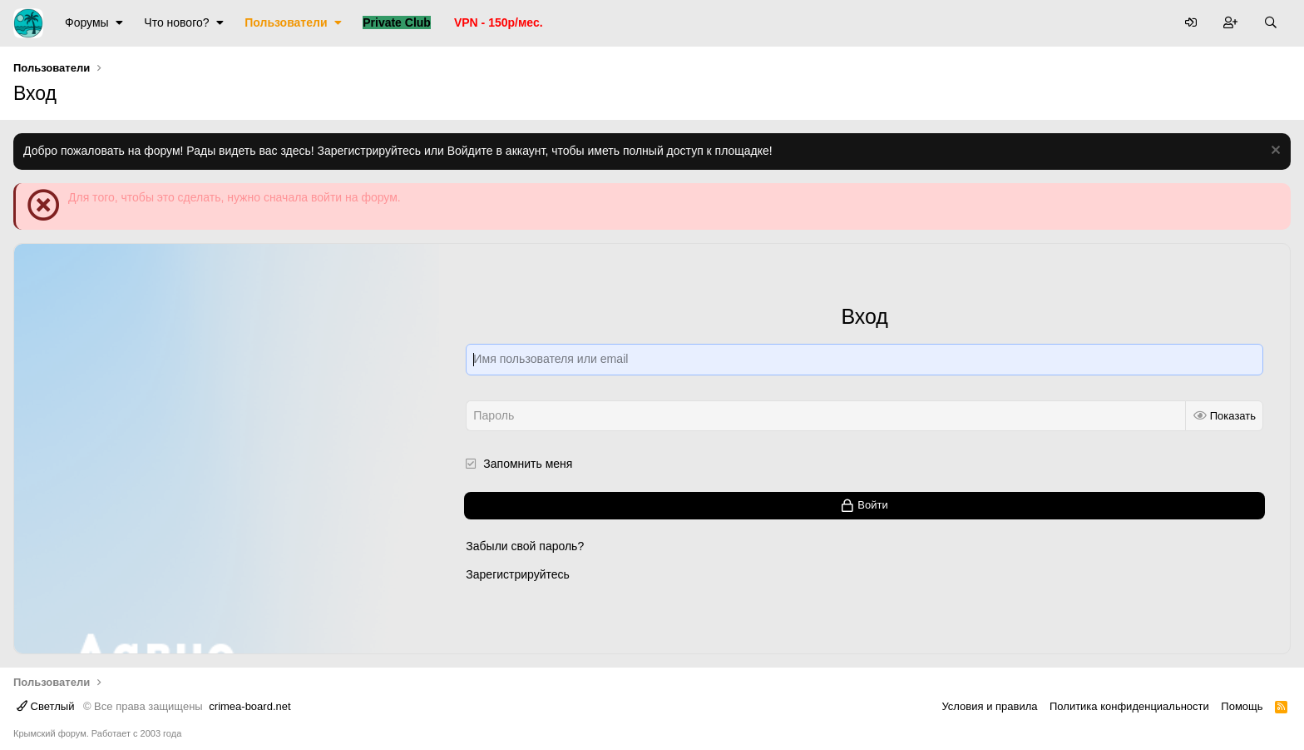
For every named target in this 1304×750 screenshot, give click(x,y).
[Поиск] (1270, 23)
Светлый (45, 706)
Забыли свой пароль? (525, 546)
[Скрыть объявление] (1274, 152)
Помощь (1241, 706)
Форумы (87, 22)
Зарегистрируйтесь (518, 573)
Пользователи (285, 22)
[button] (119, 23)
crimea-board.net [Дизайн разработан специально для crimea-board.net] (249, 706)
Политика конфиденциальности (1129, 706)
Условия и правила (989, 706)
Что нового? (176, 22)
